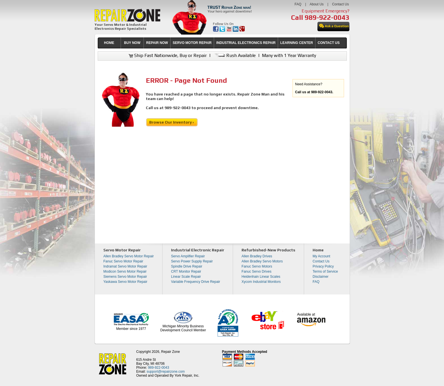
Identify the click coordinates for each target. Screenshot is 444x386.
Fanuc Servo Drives (256, 271)
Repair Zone (170, 352)
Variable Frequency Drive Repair (195, 282)
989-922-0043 (327, 17)
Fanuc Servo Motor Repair (123, 261)
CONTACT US (329, 43)
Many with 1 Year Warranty (289, 55)
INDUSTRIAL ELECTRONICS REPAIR (246, 43)
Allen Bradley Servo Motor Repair (128, 256)
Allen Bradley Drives (257, 256)
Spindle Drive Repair (186, 266)
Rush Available (234, 55)
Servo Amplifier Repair (188, 256)
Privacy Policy (323, 266)
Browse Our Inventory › (172, 122)
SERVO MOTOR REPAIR (192, 43)
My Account (321, 256)
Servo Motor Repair (122, 250)
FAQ (297, 4)
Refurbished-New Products (268, 250)
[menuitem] (109, 42)
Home (318, 250)
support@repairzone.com (166, 372)
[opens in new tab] (216, 31)
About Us (316, 4)
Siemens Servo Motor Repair (125, 277)
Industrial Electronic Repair (197, 250)
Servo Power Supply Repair (192, 261)
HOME (109, 43)
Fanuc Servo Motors (257, 266)
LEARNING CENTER (296, 43)
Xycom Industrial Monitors (261, 282)
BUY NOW (132, 43)
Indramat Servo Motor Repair (125, 266)
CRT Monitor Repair (186, 271)
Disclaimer (320, 277)
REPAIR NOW (157, 43)
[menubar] (220, 42)
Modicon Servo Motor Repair (125, 271)
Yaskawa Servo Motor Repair (125, 282)
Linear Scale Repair (186, 277)
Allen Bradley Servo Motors (262, 261)
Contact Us (340, 4)
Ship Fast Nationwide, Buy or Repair (168, 55)
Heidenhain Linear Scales (261, 277)
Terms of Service (325, 271)
